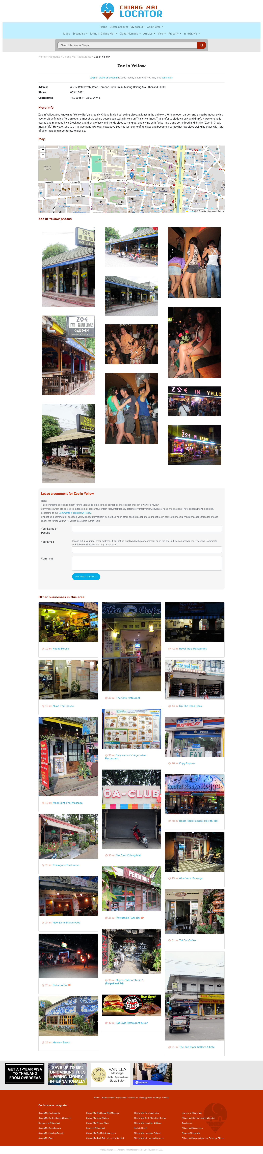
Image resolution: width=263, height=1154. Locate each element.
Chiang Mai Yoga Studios (97, 1118)
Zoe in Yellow (102, 56)
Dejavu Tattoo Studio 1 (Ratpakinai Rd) (124, 981)
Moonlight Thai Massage (68, 803)
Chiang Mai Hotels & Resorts (51, 1133)
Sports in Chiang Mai (95, 1128)
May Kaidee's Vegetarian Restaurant (125, 756)
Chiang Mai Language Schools (147, 1133)
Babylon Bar (60, 985)
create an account (108, 77)
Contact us (133, 1097)
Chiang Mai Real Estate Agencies (101, 1133)
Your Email (47, 541)
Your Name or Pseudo (49, 530)
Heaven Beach (61, 1042)
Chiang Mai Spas (46, 1138)
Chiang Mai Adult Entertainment (100, 1138)
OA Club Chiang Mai (128, 855)
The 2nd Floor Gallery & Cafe (197, 1047)
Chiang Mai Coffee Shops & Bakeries (54, 1118)
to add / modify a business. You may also (140, 77)
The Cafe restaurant (128, 698)
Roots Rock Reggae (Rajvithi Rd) (198, 821)
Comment (47, 558)
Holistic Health (140, 1128)
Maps (66, 33)
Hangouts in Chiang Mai (49, 1123)
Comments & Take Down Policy (75, 513)
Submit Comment (86, 576)
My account (137, 27)
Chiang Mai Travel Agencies (146, 1113)
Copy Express (187, 763)
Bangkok (120, 1138)
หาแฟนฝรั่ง (191, 33)
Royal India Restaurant (193, 649)
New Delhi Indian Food (66, 922)
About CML (154, 27)
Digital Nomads (129, 33)
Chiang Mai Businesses (192, 1128)
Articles (148, 33)
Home (103, 27)
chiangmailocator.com (115, 1150)
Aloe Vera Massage (191, 878)
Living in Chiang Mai (102, 33)
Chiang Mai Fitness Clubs (97, 1123)
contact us (167, 77)
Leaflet (190, 211)
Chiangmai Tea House (66, 865)
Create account (119, 27)
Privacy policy (145, 1097)
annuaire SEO (156, 1150)
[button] (131, 175)
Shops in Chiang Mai (191, 1133)
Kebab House (61, 649)
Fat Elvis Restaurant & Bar (132, 1023)
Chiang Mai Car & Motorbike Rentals (150, 1118)
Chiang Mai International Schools (149, 1138)
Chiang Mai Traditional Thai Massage (102, 1113)
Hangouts (54, 56)
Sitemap (157, 1097)
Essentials (79, 33)
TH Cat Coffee (187, 940)
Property (173, 33)
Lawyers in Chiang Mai (192, 1113)
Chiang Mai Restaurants (77, 56)
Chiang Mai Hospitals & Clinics (147, 1123)
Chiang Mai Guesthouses (49, 1128)
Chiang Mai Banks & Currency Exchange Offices (203, 1138)
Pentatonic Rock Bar (128, 918)
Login (93, 77)
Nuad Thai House (63, 706)
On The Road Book (190, 706)
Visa (161, 33)
